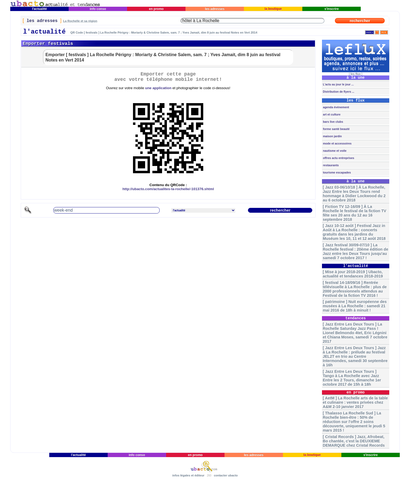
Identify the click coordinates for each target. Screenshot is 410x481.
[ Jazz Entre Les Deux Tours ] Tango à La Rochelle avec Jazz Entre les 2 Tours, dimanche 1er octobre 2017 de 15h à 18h (352, 377)
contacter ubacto (226, 475)
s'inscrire (332, 9)
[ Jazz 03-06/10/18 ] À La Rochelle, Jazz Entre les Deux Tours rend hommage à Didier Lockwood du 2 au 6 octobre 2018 (354, 193)
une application (158, 88)
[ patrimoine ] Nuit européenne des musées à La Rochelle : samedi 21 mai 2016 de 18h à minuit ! (355, 305)
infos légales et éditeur (188, 475)
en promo (156, 9)
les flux (356, 73)
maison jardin (332, 136)
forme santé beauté (335, 129)
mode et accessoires (336, 143)
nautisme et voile (334, 150)
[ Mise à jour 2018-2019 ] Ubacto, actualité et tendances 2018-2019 (353, 274)
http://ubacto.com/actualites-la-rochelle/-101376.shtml (168, 189)
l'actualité (39, 9)
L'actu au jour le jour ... (337, 84)
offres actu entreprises (338, 158)
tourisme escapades (336, 172)
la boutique (273, 9)
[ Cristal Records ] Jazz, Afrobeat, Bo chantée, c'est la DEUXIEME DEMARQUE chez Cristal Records (354, 441)
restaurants (330, 165)
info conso (98, 9)
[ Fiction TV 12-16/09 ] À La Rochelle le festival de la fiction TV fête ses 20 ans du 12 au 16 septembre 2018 (354, 213)
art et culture (331, 114)
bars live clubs (332, 121)
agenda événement (335, 107)
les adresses (214, 9)
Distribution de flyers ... (338, 91)
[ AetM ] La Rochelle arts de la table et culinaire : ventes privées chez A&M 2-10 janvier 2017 (355, 402)
